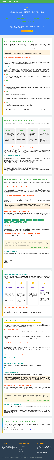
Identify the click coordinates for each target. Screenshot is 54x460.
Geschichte (4, 1)
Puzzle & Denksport (22, 446)
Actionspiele (21, 451)
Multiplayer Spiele (21, 454)
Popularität (16, 1)
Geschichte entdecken (27, 30)
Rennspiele (20, 449)
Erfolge (10, 1)
